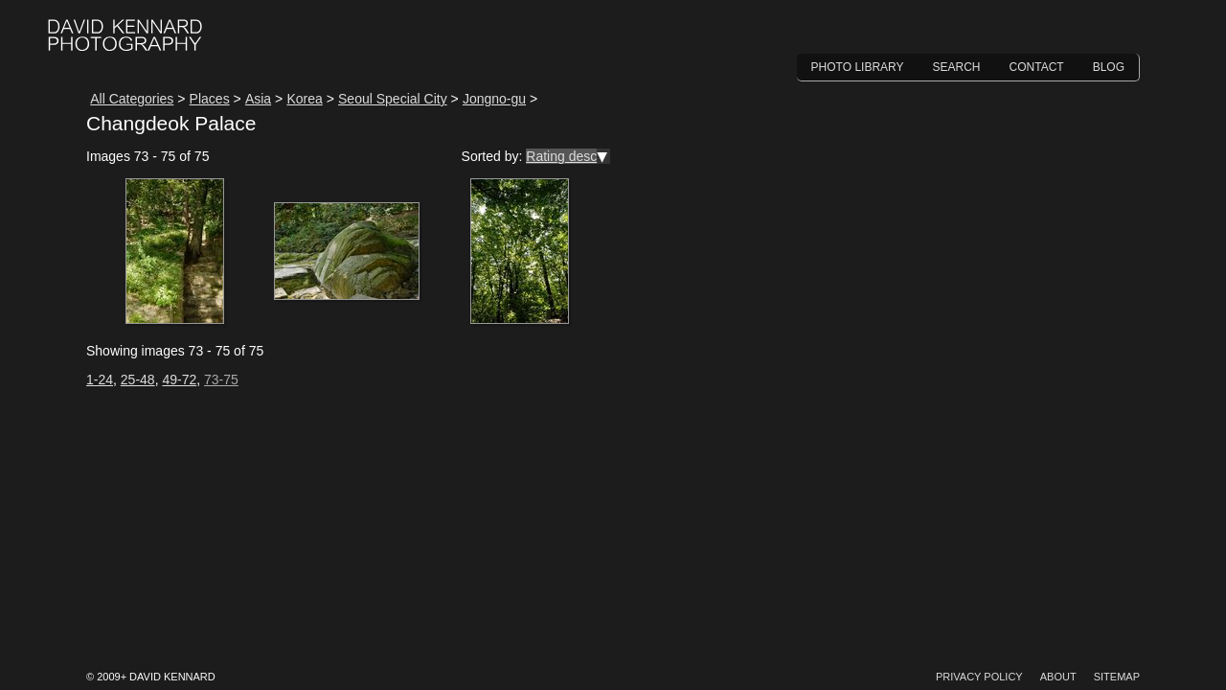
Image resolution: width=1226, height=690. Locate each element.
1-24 (99, 379)
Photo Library (857, 67)
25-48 (138, 379)
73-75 (221, 379)
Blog (1108, 67)
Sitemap (1117, 676)
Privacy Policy (979, 676)
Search (957, 67)
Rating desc (561, 156)
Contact (1037, 67)
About (1058, 676)
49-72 (179, 379)
